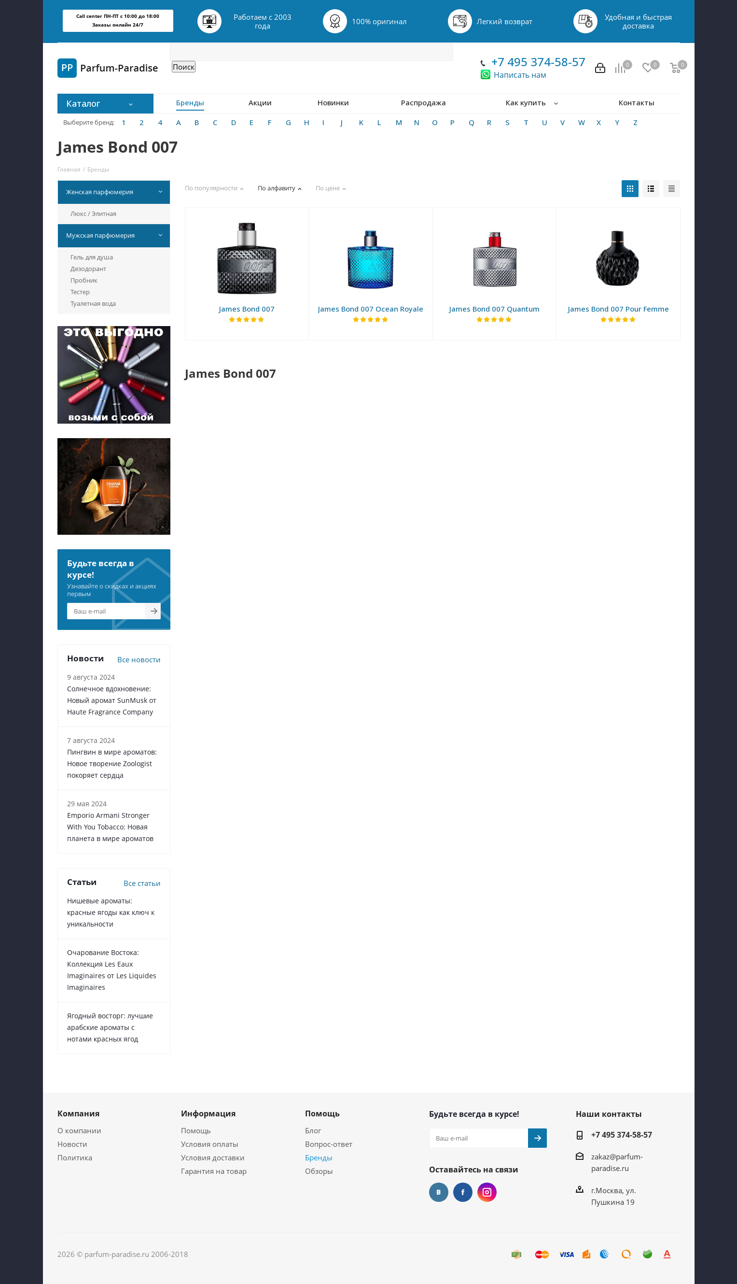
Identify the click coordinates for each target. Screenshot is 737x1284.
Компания (78, 1113)
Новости (72, 1144)
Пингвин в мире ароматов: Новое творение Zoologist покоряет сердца (112, 763)
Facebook (463, 1192)
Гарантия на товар (214, 1171)
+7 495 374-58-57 (538, 62)
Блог (313, 1130)
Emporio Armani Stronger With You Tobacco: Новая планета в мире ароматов (110, 827)
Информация (208, 1113)
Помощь (196, 1130)
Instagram (487, 1192)
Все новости (139, 659)
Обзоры (319, 1171)
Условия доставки (213, 1157)
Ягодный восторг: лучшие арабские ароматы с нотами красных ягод (110, 1027)
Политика (74, 1157)
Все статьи (142, 883)
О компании (79, 1130)
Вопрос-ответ (328, 1144)
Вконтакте (438, 1192)
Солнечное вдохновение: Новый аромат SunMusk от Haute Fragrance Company (111, 700)
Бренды (319, 1157)
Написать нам (520, 75)
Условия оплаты (209, 1144)
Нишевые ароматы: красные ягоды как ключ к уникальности (110, 912)
